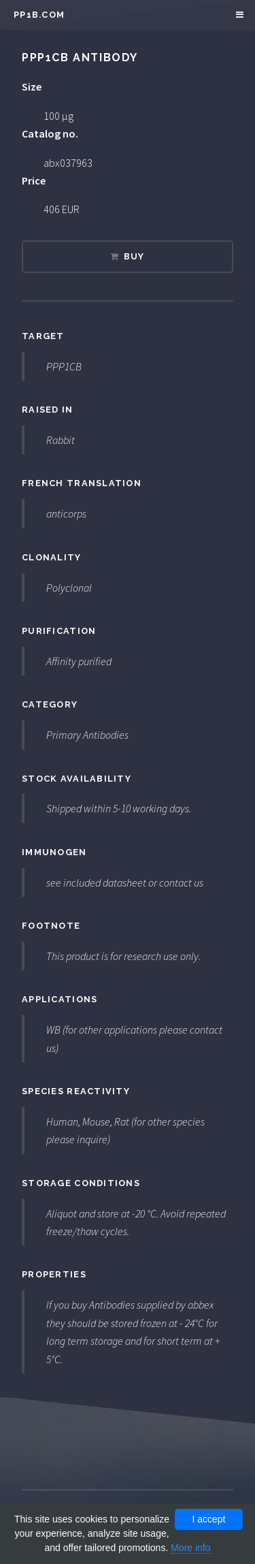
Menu (237, 15)
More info (190, 1547)
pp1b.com (39, 15)
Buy (134, 256)
